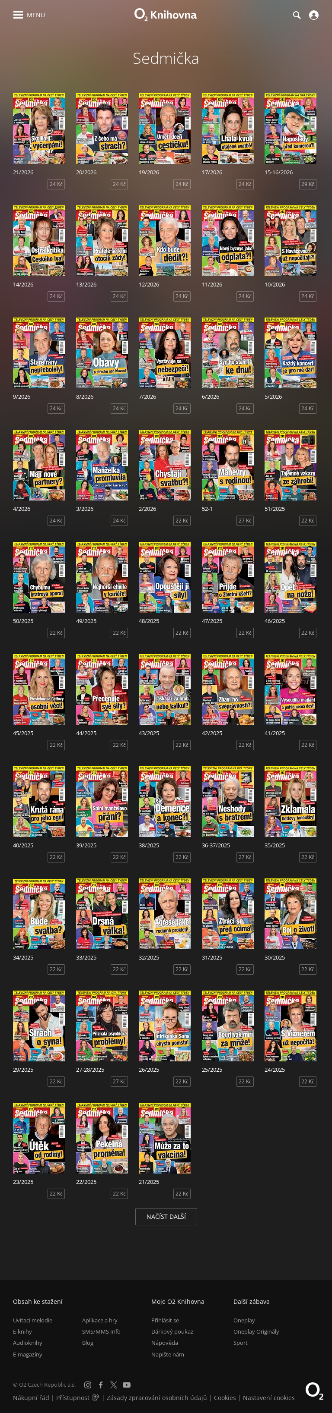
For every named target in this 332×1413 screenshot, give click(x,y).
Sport (240, 1343)
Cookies (225, 1398)
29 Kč (307, 184)
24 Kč (56, 184)
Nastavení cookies (269, 1398)
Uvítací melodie (32, 1320)
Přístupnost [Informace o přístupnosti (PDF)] (72, 1398)
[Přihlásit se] (312, 15)
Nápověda (164, 1343)
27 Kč (245, 520)
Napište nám (167, 1354)
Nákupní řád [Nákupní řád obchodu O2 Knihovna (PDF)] (31, 1398)
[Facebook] (100, 1384)
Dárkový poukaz (172, 1331)
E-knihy (22, 1331)
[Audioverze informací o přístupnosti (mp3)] (96, 1398)
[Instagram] (87, 1384)
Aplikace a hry (100, 1320)
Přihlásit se (165, 1320)
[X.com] (113, 1384)
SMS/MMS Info (101, 1331)
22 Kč (182, 520)
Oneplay (244, 1320)
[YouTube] (126, 1384)
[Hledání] (296, 15)
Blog (87, 1343)
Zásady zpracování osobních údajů (157, 1398)
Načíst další (166, 1216)
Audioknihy (27, 1343)
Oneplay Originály (256, 1331)
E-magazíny (27, 1354)
